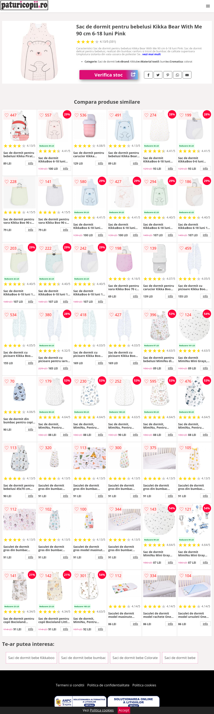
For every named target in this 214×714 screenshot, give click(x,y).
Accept (124, 710)
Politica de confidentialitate (108, 685)
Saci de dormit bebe (180, 657)
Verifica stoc (116, 74)
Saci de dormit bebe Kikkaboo (31, 657)
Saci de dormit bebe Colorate (135, 657)
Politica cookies (144, 685)
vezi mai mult (151, 54)
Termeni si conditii (70, 685)
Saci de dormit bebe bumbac (83, 657)
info (30, 163)
